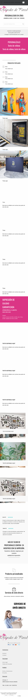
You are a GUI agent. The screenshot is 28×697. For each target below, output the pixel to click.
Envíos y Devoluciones (7, 671)
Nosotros (4, 653)
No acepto (11, 695)
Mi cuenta (4, 672)
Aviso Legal (4, 662)
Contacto (4, 655)
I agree (6, 695)
